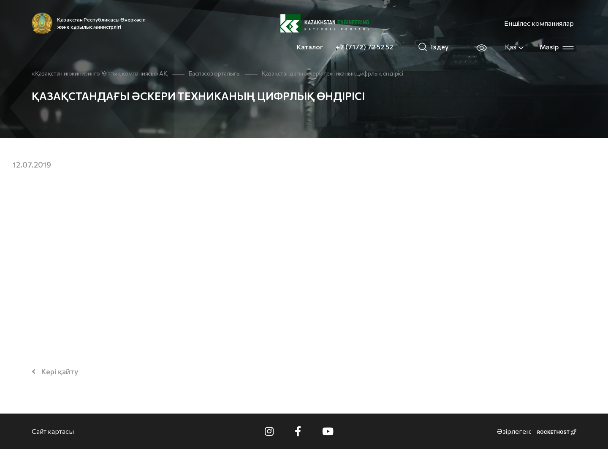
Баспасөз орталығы (215, 73)
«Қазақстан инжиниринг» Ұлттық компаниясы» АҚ (100, 73)
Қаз (514, 47)
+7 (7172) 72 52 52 (364, 47)
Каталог (310, 47)
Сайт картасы (53, 431)
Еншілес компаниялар (539, 23)
